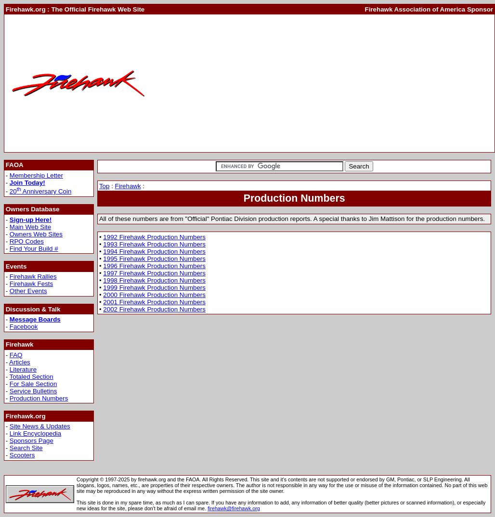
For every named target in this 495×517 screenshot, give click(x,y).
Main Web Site (30, 227)
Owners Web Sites (36, 234)
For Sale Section (33, 384)
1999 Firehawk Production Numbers (154, 287)
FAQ (16, 355)
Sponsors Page (31, 440)
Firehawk (128, 186)
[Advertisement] (323, 83)
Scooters (22, 455)
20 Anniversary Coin (41, 191)
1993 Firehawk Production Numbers (154, 244)
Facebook (24, 326)
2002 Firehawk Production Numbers (154, 309)
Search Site (26, 448)
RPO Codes (27, 241)
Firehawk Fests (31, 283)
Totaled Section (31, 376)
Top (104, 186)
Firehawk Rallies (33, 276)
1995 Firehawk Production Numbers (154, 258)
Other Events (28, 291)
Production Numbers (39, 398)
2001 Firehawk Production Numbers (154, 302)
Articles (19, 362)
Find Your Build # (34, 248)
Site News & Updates (40, 426)
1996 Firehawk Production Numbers (154, 266)
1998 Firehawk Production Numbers (154, 280)
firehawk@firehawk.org (234, 508)
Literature (23, 369)
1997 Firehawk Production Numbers (154, 273)
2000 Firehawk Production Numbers (154, 294)
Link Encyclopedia (35, 433)
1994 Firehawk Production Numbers (154, 251)
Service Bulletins (33, 391)
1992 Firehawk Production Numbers (154, 237)
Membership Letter (36, 175)
